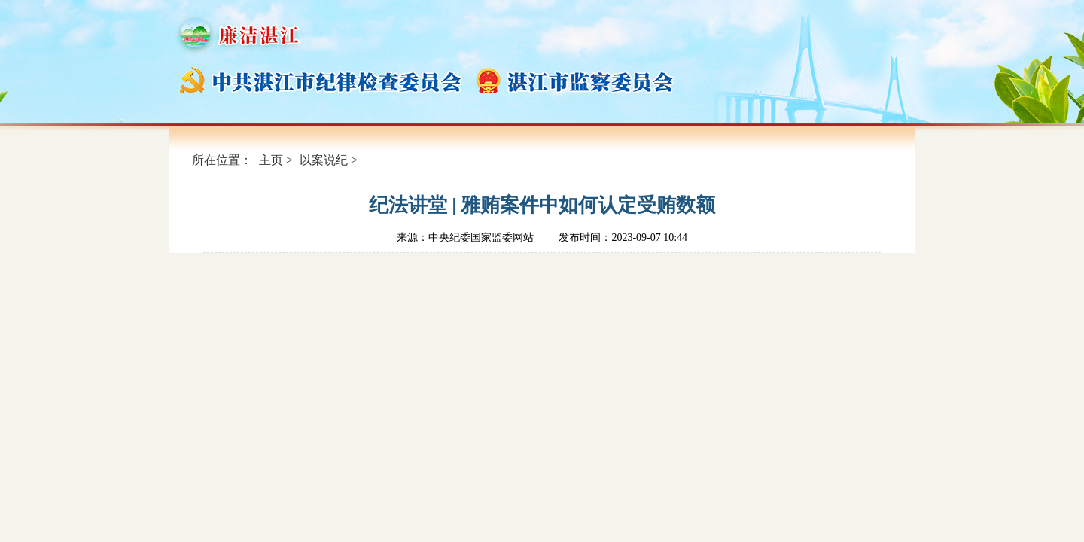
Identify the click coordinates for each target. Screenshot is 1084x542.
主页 (271, 160)
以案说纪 (324, 160)
